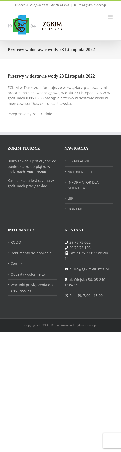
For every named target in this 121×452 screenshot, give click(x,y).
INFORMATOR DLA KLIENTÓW (83, 185)
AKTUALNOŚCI (80, 171)
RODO (16, 242)
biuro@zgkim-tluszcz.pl (90, 5)
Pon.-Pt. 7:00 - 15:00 (86, 295)
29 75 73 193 (80, 247)
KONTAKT (76, 209)
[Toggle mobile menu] (110, 16)
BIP (70, 198)
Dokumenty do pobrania (31, 253)
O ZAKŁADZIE (79, 161)
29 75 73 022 (80, 242)
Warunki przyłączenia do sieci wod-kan (32, 287)
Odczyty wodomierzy (28, 274)
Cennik (16, 263)
